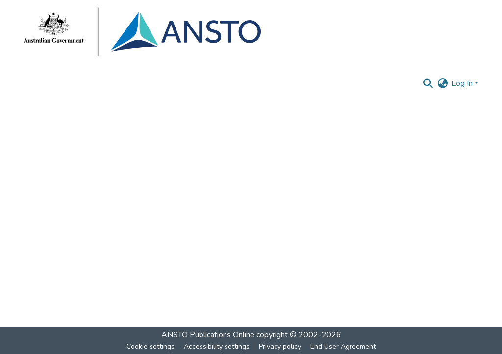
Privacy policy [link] (280, 346)
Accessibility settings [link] (217, 346)
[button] (428, 83)
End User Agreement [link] (343, 346)
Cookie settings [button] (150, 346)
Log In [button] (463, 83)
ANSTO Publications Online (207, 334)
